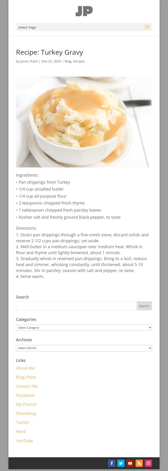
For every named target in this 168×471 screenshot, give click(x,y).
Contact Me (27, 386)
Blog (68, 61)
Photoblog (26, 413)
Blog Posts (26, 377)
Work (21, 431)
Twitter (22, 422)
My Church (26, 404)
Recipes (79, 61)
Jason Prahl (29, 61)
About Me (25, 368)
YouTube (24, 440)
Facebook (25, 395)
